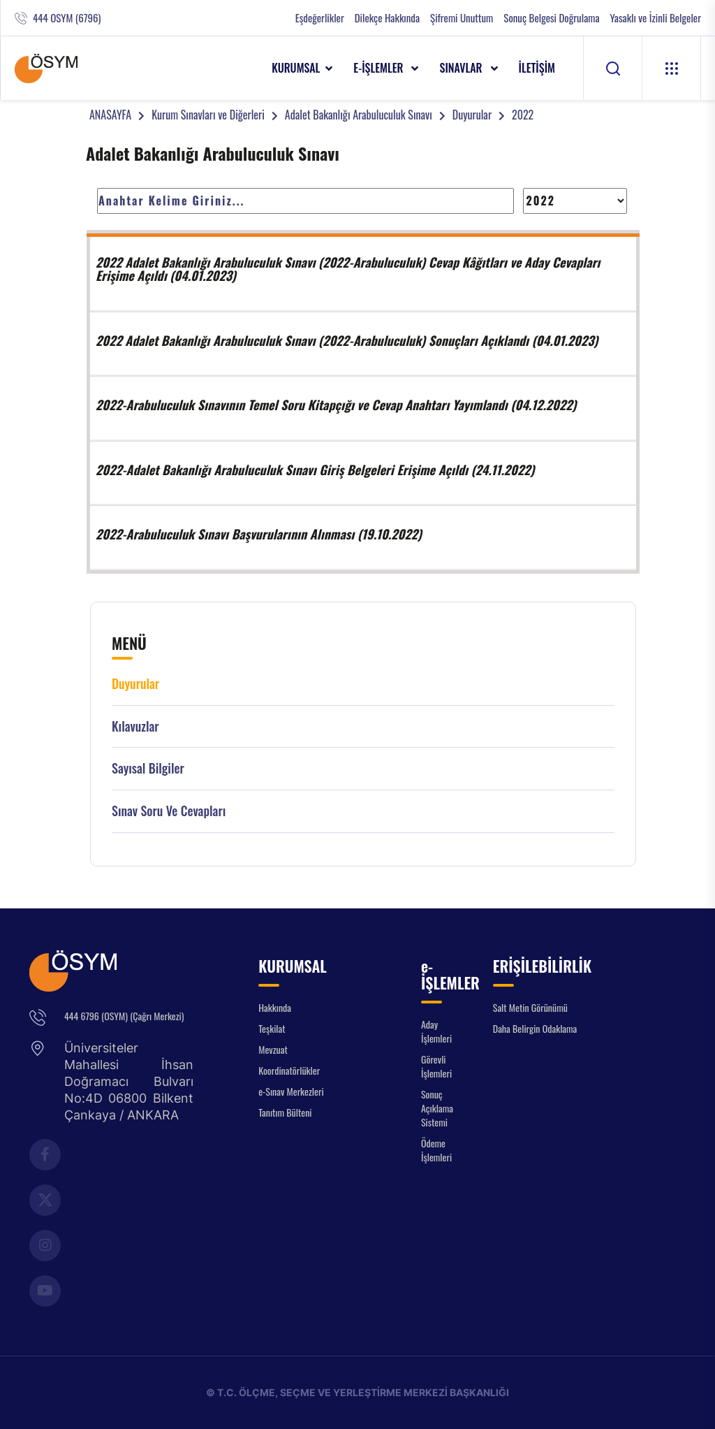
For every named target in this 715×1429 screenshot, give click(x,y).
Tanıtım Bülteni (284, 1112)
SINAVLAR (462, 67)
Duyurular (472, 114)
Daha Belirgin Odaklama (535, 1028)
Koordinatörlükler (289, 1070)
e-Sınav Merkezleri (290, 1091)
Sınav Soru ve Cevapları (169, 811)
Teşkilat (271, 1028)
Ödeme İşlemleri (436, 1150)
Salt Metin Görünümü (530, 1007)
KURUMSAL (296, 67)
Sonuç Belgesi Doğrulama (551, 17)
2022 (522, 114)
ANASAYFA (110, 114)
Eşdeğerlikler (319, 17)
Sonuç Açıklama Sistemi (437, 1108)
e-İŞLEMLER (379, 67)
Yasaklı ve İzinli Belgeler (655, 17)
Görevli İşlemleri (436, 1066)
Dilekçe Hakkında (387, 17)
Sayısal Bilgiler (148, 768)
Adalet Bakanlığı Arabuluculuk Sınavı (358, 114)
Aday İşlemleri (436, 1031)
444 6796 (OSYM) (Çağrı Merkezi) (124, 1015)
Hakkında (274, 1007)
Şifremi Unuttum (461, 17)
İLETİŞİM (537, 67)
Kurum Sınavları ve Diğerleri (208, 114)
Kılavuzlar (135, 726)
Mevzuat (273, 1049)
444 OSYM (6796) (67, 17)
